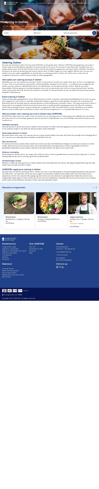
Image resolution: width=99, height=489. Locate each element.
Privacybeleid (6, 255)
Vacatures (32, 251)
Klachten (5, 257)
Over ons (87, 3)
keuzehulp (85, 109)
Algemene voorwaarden (10, 249)
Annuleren (5, 259)
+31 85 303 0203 (62, 255)
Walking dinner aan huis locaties (13, 275)
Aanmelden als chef (36, 249)
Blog (30, 253)
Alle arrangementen (27, 3)
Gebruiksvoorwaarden (9, 253)
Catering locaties (8, 268)
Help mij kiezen (53, 3)
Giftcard (79, 3)
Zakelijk (73, 3)
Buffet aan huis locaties (10, 270)
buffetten (80, 82)
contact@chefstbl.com (63, 252)
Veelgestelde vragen (9, 247)
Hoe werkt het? (41, 3)
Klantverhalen (64, 3)
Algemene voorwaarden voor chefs (14, 251)
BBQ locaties (6, 277)
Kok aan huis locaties (9, 273)
